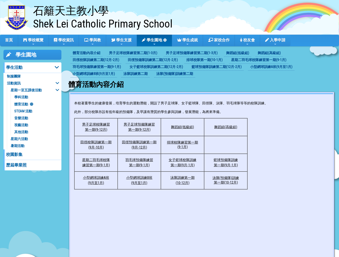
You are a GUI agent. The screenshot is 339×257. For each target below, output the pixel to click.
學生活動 (14, 67)
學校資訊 (64, 42)
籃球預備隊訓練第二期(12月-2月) (216, 67)
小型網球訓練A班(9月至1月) (271, 67)
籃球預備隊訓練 (226, 160)
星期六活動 (19, 139)
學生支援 (121, 42)
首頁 (9, 40)
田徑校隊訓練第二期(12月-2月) (96, 60)
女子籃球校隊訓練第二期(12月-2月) (156, 67)
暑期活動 (17, 146)
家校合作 (219, 42)
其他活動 (21, 132)
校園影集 (14, 154)
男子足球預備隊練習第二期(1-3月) (191, 53)
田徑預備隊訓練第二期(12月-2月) (153, 60)
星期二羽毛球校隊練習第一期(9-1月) (258, 60)
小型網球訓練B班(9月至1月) (94, 74)
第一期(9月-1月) (226, 165)
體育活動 (21, 104)
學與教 (92, 42)
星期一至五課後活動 (26, 90)
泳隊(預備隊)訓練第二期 (174, 74)
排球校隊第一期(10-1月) (204, 60)
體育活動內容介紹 (86, 53)
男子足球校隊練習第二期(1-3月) (133, 53)
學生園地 (152, 42)
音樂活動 (21, 118)
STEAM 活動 (23, 111)
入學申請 (275, 42)
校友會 (247, 42)
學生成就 (187, 42)
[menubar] (202, 64)
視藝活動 (21, 125)
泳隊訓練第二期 (135, 74)
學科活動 (21, 97)
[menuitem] (86, 53)
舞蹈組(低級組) (237, 53)
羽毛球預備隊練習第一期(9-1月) (97, 67)
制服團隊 (14, 76)
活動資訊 (14, 83)
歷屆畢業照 (16, 165)
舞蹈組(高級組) (269, 53)
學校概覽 (33, 42)
